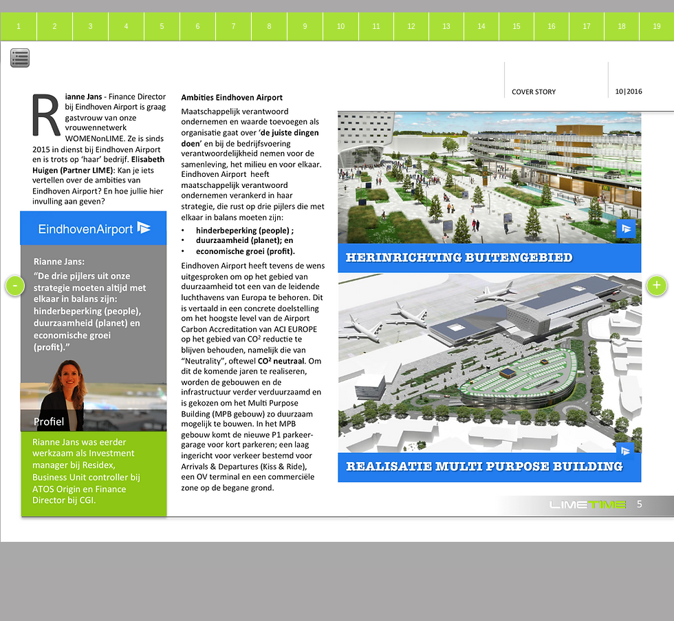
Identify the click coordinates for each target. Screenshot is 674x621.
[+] (656, 285)
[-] (15, 285)
